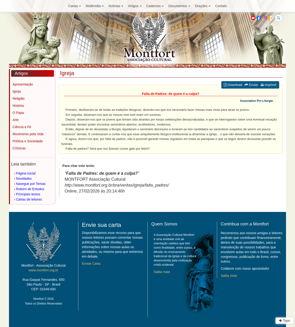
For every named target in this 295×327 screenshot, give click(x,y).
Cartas (74, 6)
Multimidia (95, 6)
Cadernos (155, 6)
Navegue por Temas (31, 184)
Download (233, 85)
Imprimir (269, 85)
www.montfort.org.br (43, 270)
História (18, 106)
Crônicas (19, 148)
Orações (202, 6)
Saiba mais (162, 272)
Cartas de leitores (29, 199)
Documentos (179, 6)
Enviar (251, 85)
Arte (16, 120)
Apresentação (23, 84)
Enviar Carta (91, 263)
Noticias (115, 6)
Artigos (135, 6)
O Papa (18, 113)
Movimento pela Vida (28, 134)
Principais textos (28, 194)
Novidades (24, 178)
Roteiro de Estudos (30, 189)
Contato (221, 6)
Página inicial (26, 173)
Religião (19, 98)
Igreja (17, 91)
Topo (284, 321)
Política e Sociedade (28, 141)
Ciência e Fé (22, 127)
